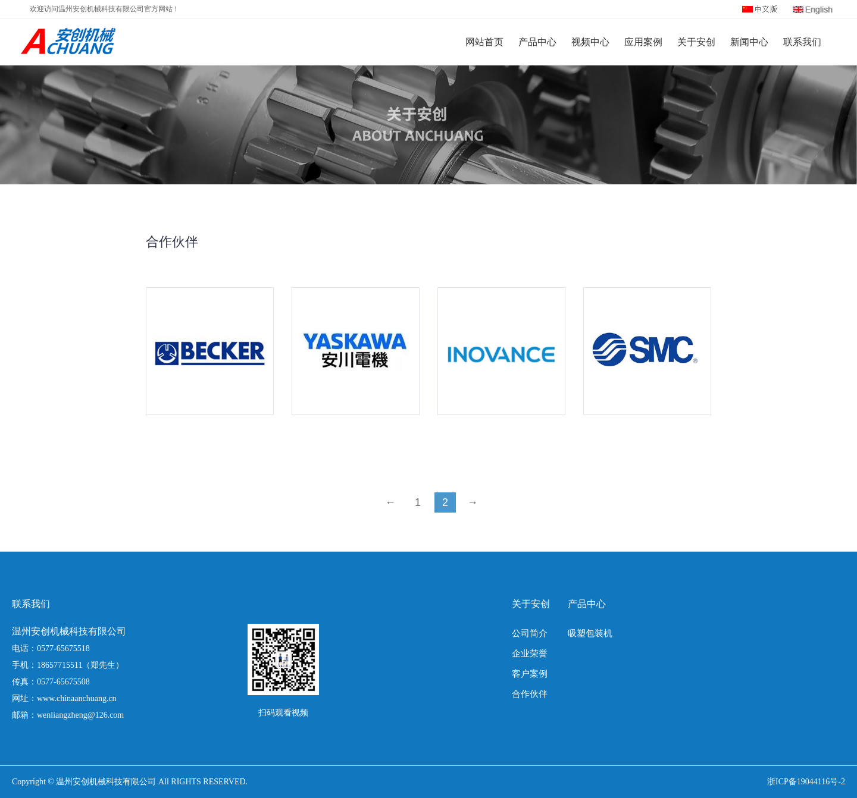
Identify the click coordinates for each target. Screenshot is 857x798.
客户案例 (530, 673)
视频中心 (590, 42)
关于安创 (696, 42)
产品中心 (537, 42)
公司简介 (530, 633)
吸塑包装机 (590, 633)
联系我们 (802, 42)
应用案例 (643, 42)
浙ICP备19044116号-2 (806, 781)
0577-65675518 (63, 648)
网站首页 (484, 42)
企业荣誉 (530, 653)
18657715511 (59, 665)
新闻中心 (749, 42)
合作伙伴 (530, 694)
